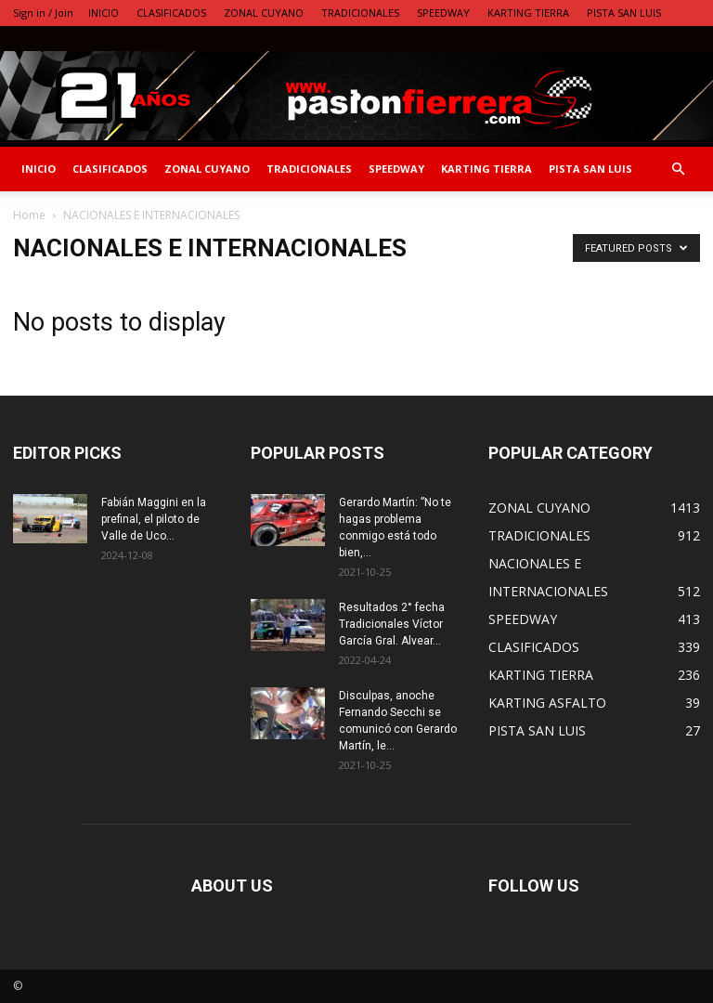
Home (29, 215)
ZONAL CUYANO (264, 13)
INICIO (103, 13)
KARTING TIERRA (528, 13)
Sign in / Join (43, 13)
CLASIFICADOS (171, 13)
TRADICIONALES (360, 13)
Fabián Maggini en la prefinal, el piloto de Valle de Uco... (153, 519)
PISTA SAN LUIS (624, 13)
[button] (677, 169)
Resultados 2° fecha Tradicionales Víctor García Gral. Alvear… (392, 624)
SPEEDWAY (443, 13)
